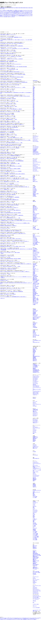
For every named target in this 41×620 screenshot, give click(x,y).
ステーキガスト (35, 379)
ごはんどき (34, 334)
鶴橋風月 (34, 368)
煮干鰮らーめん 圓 (36, 560)
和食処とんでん (35, 437)
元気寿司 (34, 195)
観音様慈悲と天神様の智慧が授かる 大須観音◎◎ (8, 225)
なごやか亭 (34, 196)
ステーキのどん (35, 378)
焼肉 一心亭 (35, 220)
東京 (33, 98)
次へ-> (3, 298)
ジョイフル (34, 429)
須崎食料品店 (35, 567)
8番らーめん (35, 277)
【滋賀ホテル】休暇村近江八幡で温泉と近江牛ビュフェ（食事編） (10, 145)
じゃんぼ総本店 (35, 366)
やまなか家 (34, 221)
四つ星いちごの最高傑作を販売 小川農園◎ (7, 114)
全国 (33, 86)
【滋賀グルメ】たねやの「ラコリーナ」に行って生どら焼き (9, 84)
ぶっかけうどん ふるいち (37, 316)
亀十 (33, 602)
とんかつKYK (35, 240)
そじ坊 (34, 325)
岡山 (33, 116)
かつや (34, 234)
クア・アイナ (35, 170)
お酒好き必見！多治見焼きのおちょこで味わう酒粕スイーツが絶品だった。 (12, 124)
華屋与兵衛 (34, 438)
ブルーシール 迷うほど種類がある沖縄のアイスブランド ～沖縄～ (11, 142)
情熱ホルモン (35, 217)
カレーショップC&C (36, 252)
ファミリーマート (36, 138)
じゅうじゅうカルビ (36, 213)
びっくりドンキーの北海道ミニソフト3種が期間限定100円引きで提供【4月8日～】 (13, 296)
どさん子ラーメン (36, 284)
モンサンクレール (36, 589)
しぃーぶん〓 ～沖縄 (4, 150)
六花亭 (34, 472)
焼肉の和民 (34, 206)
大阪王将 (34, 264)
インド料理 (34, 532)
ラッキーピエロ (35, 166)
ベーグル (5, 15)
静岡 (33, 106)
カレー (24, 11)
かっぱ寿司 (34, 189)
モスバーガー (35, 161)
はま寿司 (34, 192)
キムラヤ (34, 578)
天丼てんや (34, 179)
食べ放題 (5, 16)
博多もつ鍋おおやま (36, 458)
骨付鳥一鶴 (34, 359)
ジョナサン (34, 430)
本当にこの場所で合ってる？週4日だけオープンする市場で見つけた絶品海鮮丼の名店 (13, 82)
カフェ (26, 15)
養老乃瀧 (34, 351)
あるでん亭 (34, 415)
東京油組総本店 (35, 293)
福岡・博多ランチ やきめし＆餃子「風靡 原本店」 (8, 194)
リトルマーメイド (36, 576)
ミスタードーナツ (36, 462)
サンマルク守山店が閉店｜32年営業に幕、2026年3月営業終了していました (12, 71)
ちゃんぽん (34, 506)
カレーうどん (35, 509)
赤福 (33, 480)
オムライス (6, 12)
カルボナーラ (21, 10)
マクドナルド (35, 159)
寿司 (16, 11)
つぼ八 (34, 353)
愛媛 (33, 121)
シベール (34, 477)
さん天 (34, 180)
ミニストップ (35, 139)
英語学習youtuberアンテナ (27, 618)
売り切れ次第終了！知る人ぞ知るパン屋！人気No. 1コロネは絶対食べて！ (12, 43)
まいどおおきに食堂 (36, 335)
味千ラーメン (35, 274)
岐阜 (33, 105)
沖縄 (33, 129)
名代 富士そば (35, 322)
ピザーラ (34, 402)
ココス (34, 428)
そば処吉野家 (35, 327)
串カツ (10, 11)
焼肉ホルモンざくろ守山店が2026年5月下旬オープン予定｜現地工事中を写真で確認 (13, 66)
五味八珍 (34, 297)
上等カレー (34, 255)
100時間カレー (35, 251)
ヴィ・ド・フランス (36, 579)
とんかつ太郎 (35, 239)
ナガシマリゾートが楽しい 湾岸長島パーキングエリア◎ (9, 184)
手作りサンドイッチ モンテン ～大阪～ (7, 202)
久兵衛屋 (34, 312)
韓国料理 (23, 15)
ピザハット (34, 403)
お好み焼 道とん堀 (36, 369)
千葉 (33, 97)
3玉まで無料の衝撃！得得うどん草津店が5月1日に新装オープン (10, 129)
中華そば (4, 10)
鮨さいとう (34, 546)
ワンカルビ (34, 216)
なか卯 (34, 178)
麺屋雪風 (34, 563)
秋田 (33, 91)
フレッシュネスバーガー (37, 167)
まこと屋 (34, 285)
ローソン (34, 137)
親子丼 (15, 12)
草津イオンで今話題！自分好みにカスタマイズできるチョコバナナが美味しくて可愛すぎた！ (15, 271)
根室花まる (34, 547)
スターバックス (35, 148)
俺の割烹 (34, 440)
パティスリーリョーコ (36, 598)
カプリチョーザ (35, 410)
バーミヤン (34, 432)
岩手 (33, 89)
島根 (33, 115)
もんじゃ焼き (35, 524)
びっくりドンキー (36, 375)
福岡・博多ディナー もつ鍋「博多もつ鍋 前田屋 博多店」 (9, 127)
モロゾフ (34, 473)
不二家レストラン (36, 446)
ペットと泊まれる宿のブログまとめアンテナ (11, 619)
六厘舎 (34, 551)
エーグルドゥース (36, 592)
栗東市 (17, 7)
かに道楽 (34, 451)
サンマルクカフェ (36, 152)
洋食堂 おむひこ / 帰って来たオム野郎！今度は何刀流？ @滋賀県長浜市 (11, 291)
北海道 (34, 87)
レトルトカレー (35, 510)
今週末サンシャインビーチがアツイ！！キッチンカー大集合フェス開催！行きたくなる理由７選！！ (16, 263)
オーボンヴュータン (36, 595)
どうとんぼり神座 (36, 286)
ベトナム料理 (35, 535)
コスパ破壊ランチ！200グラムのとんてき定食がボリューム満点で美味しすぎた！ (13, 233)
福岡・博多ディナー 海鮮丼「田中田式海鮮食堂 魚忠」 (9, 158)
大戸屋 (34, 330)
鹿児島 (34, 128)
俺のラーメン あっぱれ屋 (37, 555)
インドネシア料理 (36, 536)
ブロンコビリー (35, 383)
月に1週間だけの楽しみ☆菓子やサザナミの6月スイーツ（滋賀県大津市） (11, 215)
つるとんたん (35, 315)
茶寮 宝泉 (34, 600)
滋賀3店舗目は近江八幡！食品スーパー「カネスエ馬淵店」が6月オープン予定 (12, 246)
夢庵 (33, 433)
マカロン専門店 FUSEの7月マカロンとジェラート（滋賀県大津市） (11, 79)
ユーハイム (34, 474)
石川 (33, 102)
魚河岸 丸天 (35, 548)
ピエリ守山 (2, 8)
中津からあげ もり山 (36, 342)
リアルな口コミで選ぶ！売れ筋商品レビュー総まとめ (23, 619)
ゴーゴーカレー (35, 249)
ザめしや (34, 336)
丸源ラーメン (35, 278)
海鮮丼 (17, 12)
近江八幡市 (9, 7)
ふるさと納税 (35, 496)
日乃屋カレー (35, 250)
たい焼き (34, 526)
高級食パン (1, 15)
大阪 (33, 111)
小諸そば (34, 326)
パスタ (18, 10)
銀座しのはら (35, 545)
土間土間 (34, 350)
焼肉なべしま (35, 214)
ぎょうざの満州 (35, 288)
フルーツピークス (36, 476)
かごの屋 (34, 228)
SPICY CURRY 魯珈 (36, 571)
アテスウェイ (35, 588)
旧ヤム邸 (34, 573)
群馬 (33, 95)
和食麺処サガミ (35, 436)
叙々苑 (34, 212)
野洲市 (22, 7)
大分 (33, 126)
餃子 (12, 10)
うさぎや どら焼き (36, 604)
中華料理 (20, 15)
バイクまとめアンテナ (11, 618)
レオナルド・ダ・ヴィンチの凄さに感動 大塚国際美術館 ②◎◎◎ (11, 37)
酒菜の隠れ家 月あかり (36, 356)
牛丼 (11, 12)
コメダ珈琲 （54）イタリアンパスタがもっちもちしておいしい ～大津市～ (13, 87)
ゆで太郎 (34, 323)
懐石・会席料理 (20, 11)
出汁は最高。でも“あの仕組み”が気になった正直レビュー (9, 207)
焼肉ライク (34, 207)
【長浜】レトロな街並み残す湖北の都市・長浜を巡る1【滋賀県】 (10, 258)
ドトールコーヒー (36, 147)
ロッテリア (34, 160)
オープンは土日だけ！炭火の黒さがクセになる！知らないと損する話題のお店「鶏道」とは (14, 186)
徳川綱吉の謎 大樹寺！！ (4, 280)
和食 (13, 15)
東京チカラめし (35, 181)
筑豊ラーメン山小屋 (36, 295)
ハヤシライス (35, 511)
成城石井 (34, 484)
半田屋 (34, 331)
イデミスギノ (35, 587)
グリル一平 (34, 445)
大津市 (1, 7)
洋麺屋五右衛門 (35, 409)
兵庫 (33, 112)
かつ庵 (34, 245)
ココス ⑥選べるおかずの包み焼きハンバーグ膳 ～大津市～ (10, 266)
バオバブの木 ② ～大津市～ (5, 274)
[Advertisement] (16, 23)
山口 (33, 118)
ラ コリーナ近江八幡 (36, 607)
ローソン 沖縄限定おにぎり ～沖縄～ (7, 189)
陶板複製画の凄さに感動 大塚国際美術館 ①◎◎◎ (8, 61)
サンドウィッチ (9, 15)
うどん (14, 10)
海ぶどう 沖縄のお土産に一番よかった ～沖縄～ (8, 106)
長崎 (33, 124)
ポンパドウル (35, 580)
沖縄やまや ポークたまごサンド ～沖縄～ (8, 116)
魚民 (33, 355)
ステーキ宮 (34, 380)
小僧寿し (34, 187)
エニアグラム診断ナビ (33, 619)
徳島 (33, 119)
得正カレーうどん (36, 318)
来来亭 (34, 266)
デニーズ (34, 431)
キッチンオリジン (36, 421)
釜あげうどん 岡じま (36, 317)
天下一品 (34, 268)
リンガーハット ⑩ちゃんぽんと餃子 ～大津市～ (8, 103)
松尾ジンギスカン (36, 219)
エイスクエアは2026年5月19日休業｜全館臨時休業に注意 (9, 199)
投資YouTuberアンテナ (33, 618)
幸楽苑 (34, 271)
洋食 (14, 15)
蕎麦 (16, 10)
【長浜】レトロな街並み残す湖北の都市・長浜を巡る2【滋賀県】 (10, 212)
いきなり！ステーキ (36, 376)
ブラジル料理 (35, 539)
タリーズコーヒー (36, 146)
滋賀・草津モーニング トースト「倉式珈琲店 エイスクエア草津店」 (11, 56)
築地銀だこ (34, 364)
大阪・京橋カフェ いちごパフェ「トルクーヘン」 (8, 243)
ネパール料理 (35, 531)
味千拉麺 (34, 294)
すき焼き (27, 12)
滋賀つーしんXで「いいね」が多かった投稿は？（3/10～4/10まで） (11, 238)
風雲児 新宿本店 (35, 553)
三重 (33, 108)
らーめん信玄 (35, 281)
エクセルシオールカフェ (37, 153)
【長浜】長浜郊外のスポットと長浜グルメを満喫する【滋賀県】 (10, 168)
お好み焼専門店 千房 (36, 370)
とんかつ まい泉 (35, 241)
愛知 (33, 107)
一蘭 (33, 267)
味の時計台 (34, 275)
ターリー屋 (34, 257)
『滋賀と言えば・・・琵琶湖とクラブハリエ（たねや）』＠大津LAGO (11, 58)
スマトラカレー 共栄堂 (36, 572)
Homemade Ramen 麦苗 (36, 554)
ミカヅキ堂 (34, 582)
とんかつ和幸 (35, 238)
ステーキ (20, 12)
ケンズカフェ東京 (36, 597)
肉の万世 (34, 384)
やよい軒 (34, 333)
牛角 (33, 210)
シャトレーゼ (35, 461)
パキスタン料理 (35, 533)
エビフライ (2, 11)
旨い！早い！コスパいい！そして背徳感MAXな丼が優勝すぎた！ (10, 155)
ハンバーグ (6, 11)
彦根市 (4, 7)
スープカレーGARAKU (36, 256)
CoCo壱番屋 (35, 248)
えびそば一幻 (35, 562)
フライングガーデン (36, 386)
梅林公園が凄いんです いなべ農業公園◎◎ (7, 132)
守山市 (15, 7)
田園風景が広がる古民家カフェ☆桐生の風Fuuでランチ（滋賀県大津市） (11, 45)
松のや (34, 235)
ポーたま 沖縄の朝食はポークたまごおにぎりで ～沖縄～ (9, 181)
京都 (33, 110)
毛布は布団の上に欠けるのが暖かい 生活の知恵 (8, 98)
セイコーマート (35, 140)
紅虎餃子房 (34, 291)
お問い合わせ (35, 80)
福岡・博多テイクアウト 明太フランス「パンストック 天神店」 (10, 111)
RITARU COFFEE (35, 151)
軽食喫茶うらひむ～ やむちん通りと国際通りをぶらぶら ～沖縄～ (11, 137)
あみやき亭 (34, 215)
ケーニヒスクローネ (36, 475)
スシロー (34, 188)
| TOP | (1, 298)
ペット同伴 (34, 497)
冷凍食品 (34, 501)
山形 (33, 92)
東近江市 (27, 7)
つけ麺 (7, 10)
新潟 (33, 100)
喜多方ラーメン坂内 (36, 283)
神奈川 (34, 99)
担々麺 (10, 10)
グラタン (2, 12)
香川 (33, 120)
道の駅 (34, 494)
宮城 (33, 90)
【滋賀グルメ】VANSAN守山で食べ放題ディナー (8, 53)
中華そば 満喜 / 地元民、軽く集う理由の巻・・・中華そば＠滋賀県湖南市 (11, 160)
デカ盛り (8, 16)
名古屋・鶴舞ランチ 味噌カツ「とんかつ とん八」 (8, 34)
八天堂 (34, 581)
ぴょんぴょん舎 (35, 302)
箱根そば (34, 324)
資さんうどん (35, 311)
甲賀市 (19, 7)
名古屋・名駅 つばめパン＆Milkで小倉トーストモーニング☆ (10, 261)
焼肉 (15, 11)
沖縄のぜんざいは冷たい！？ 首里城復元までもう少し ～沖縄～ (10, 176)
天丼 (12, 12)
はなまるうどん (35, 310)
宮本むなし (34, 332)
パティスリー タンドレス (37, 596)
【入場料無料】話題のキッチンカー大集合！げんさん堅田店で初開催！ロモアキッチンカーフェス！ (16, 220)
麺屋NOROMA (35, 556)
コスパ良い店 (12, 16)
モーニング (29, 15)
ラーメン (1, 10)
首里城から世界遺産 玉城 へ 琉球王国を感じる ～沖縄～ (10, 163)
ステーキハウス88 (36, 393)
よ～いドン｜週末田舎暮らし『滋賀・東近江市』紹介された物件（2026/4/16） (12, 173)
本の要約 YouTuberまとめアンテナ (18, 618)
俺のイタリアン (35, 447)
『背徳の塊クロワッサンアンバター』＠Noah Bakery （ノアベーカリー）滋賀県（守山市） (14, 48)
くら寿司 (34, 186)
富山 (33, 101)
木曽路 (34, 227)
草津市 (12, 7)
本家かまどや (35, 422)
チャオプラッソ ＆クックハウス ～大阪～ (7, 286)
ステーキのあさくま (36, 385)
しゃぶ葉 (34, 226)
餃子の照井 (34, 292)
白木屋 (34, 352)
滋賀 (33, 109)
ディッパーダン (35, 465)
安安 (33, 211)
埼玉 (33, 96)
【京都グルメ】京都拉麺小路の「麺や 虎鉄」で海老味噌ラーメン (10, 230)
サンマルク (34, 444)
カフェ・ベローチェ (36, 154)
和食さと (34, 439)
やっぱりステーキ (36, 377)
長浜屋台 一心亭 (35, 298)
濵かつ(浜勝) (35, 243)
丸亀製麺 (34, 309)
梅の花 (34, 441)
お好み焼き (34, 523)
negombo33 (34, 574)
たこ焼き (34, 525)
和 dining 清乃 (35, 565)
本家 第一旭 (35, 552)
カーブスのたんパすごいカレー (5, 228)
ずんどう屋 (34, 287)
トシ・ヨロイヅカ (36, 599)
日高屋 (34, 273)
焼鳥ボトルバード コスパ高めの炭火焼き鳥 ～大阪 (9, 69)
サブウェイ (34, 165)
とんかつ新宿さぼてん (36, 242)
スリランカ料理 (35, 534)
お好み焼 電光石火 (36, 371)
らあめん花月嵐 (35, 276)
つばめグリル (35, 394)
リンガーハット (35, 303)
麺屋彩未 (34, 561)
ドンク (34, 577)
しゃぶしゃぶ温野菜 (36, 229)
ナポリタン (25, 10)
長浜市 (6, 7)
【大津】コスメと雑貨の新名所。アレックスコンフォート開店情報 (10, 171)
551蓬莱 (34, 304)
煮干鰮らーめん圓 (36, 557)
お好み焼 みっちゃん (36, 372)
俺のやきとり (35, 360)
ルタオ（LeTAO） (36, 471)
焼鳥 (33, 521)
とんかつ (12, 11)
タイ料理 (34, 530)
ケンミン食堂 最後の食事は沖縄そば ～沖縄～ (8, 119)
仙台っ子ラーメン (36, 301)
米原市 (30, 7)
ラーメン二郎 (35, 265)
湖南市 (24, 7)
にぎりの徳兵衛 (35, 244)
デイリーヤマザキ (36, 141)
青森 (33, 88)
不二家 (34, 467)
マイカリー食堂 (35, 254)
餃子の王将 (34, 263)
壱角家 (34, 272)
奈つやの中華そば (36, 564)
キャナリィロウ (35, 414)
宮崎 (33, 127)
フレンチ (17, 15)
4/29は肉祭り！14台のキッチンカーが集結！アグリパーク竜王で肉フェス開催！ (13, 74)
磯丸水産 (34, 201)
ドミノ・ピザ (35, 401)
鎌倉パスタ (34, 411)
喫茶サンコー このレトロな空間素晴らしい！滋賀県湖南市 (9, 197)
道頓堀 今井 (35, 319)
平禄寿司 (34, 194)
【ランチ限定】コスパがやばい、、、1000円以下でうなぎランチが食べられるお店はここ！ (14, 241)
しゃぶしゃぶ (24, 12)
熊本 (33, 125)
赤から (34, 354)
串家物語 (34, 357)
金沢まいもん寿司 (36, 193)
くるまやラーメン (36, 282)
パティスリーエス (36, 593)
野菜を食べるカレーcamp (37, 259)
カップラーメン (35, 502)
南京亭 (34, 296)
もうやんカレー (35, 258)
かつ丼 (9, 12)
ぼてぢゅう (34, 367)
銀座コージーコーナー (36, 466)
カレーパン (27, 11)
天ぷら (29, 10)
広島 (33, 117)
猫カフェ (34, 495)
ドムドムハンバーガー (36, 164)
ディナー (2, 16)
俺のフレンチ (35, 448)
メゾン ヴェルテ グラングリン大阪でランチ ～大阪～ (9, 101)
